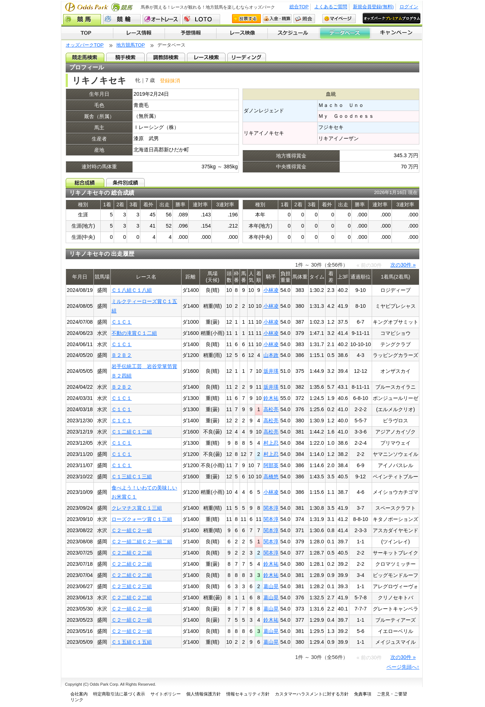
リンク (76, 700)
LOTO (201, 19)
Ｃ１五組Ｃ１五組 (132, 642)
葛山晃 (271, 586)
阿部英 (271, 465)
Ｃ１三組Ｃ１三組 (132, 476)
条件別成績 (125, 182)
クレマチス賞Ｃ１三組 (137, 508)
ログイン (408, 6)
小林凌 (271, 290)
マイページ (339, 18)
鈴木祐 (271, 398)
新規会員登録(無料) (373, 6)
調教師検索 (166, 57)
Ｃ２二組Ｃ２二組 (132, 553)
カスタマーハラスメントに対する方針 (312, 694)
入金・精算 (277, 18)
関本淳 (271, 508)
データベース (345, 33)
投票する (246, 18)
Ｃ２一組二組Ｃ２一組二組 (142, 541)
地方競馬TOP (130, 45)
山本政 (271, 355)
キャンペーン (396, 33)
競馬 (82, 19)
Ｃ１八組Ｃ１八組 (132, 290)
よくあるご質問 (330, 6)
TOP (87, 33)
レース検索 (206, 57)
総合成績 (85, 182)
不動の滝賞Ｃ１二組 (134, 333)
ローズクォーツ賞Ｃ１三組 (142, 519)
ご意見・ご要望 (392, 694)
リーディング (246, 57)
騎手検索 (125, 57)
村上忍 (271, 443)
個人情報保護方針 (203, 694)
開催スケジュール (293, 33)
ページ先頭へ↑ (402, 667)
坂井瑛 (271, 371)
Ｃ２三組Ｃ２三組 (132, 586)
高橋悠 (271, 476)
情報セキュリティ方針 (248, 694)
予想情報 (190, 33)
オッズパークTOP (85, 45)
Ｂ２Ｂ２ (122, 355)
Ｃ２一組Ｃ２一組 (132, 530)
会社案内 (79, 694)
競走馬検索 (85, 57)
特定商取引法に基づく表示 (119, 694)
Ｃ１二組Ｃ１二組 (132, 432)
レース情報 (139, 33)
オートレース (161, 19)
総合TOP (299, 6)
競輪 (122, 19)
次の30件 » (403, 265)
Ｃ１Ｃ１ (122, 322)
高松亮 (271, 409)
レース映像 (241, 33)
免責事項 (362, 694)
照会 (304, 18)
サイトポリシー (165, 694)
